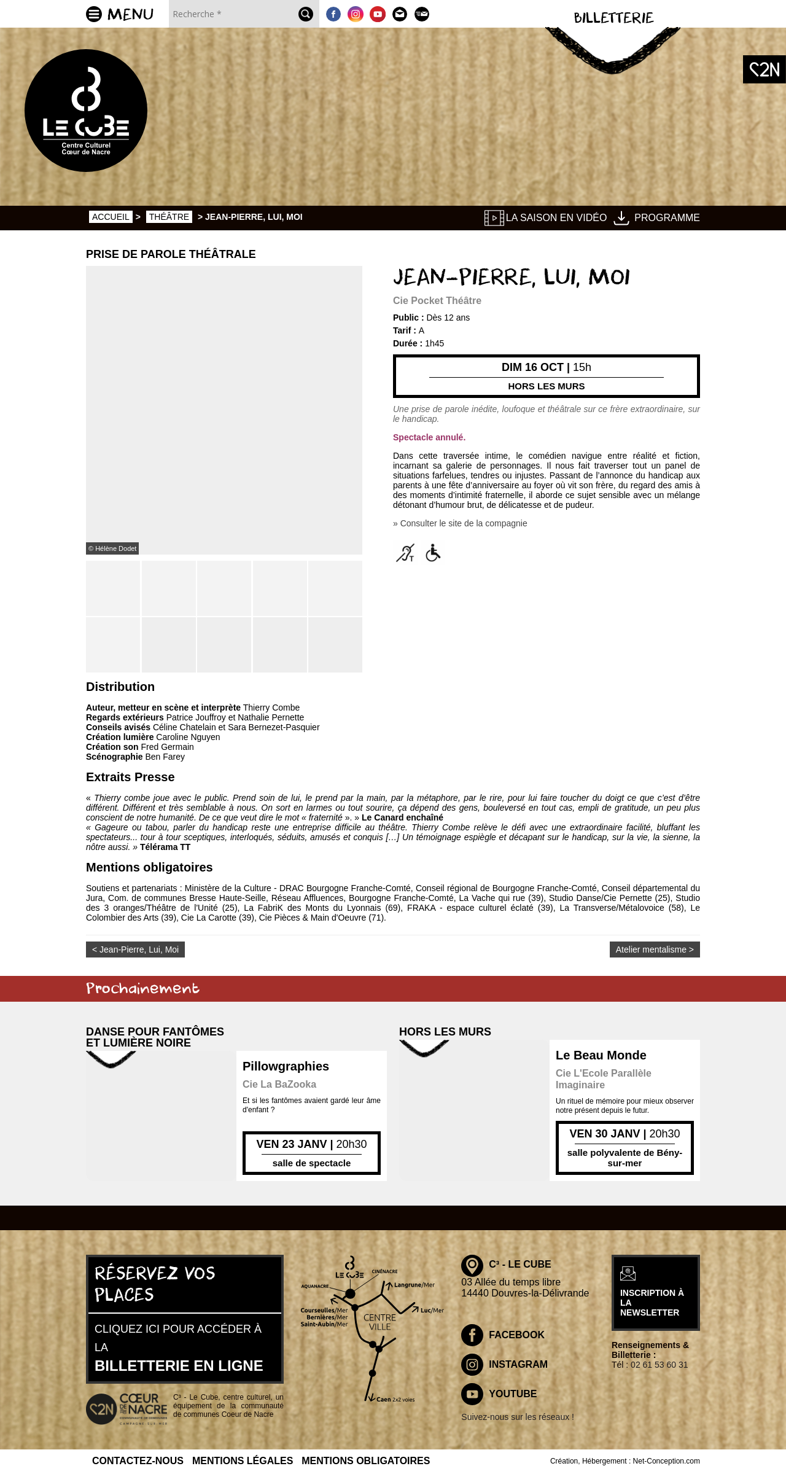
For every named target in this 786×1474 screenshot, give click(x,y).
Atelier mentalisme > (655, 949)
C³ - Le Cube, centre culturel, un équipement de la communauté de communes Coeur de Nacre (228, 1406)
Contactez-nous (138, 1461)
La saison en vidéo (556, 218)
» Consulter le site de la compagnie (460, 523)
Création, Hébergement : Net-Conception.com (625, 1461)
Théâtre (169, 217)
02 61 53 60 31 (659, 1365)
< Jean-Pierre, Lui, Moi (135, 949)
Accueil (111, 217)
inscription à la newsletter (652, 1302)
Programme (667, 218)
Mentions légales (242, 1461)
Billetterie (614, 18)
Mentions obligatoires (366, 1461)
